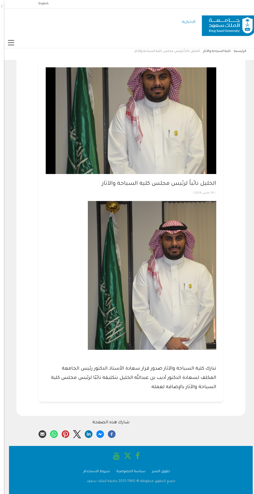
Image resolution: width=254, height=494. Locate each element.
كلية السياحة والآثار (213, 51)
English (40, 3)
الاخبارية (185, 22)
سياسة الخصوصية (127, 471)
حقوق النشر (157, 471)
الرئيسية (236, 51)
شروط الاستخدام (93, 471)
